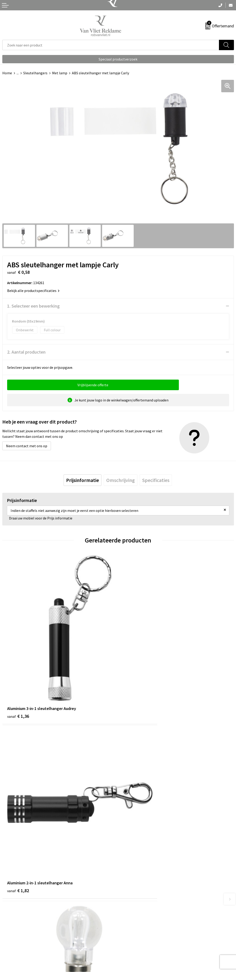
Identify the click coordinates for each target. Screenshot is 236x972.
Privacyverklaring (134, 942)
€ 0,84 (18, 813)
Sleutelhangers (35, 73)
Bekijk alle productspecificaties (33, 290)
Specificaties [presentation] (155, 480)
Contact (8, 928)
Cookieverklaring (133, 935)
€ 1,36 (18, 677)
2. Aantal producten (26, 352)
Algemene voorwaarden (139, 928)
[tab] (82, 480)
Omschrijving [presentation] (120, 480)
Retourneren (12, 935)
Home (7, 73)
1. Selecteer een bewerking (33, 306)
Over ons (127, 852)
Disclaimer (128, 949)
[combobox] (110, 45)
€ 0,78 (134, 813)
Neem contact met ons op (26, 446)
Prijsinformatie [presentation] (82, 480)
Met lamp (59, 73)
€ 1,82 (134, 677)
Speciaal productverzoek (118, 59)
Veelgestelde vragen (136, 859)
